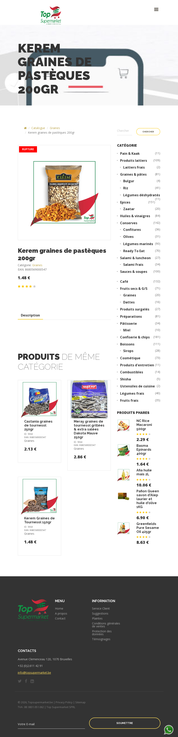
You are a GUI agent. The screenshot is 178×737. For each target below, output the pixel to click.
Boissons (127, 344)
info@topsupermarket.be (34, 673)
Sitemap (80, 702)
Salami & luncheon (135, 258)
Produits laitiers (133, 161)
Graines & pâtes (133, 174)
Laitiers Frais (134, 167)
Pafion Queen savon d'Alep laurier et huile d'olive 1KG (147, 499)
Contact (60, 618)
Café (124, 282)
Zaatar (129, 209)
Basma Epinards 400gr (143, 449)
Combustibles (131, 372)
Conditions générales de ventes (106, 625)
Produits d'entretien (137, 365)
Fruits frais (129, 401)
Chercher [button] (148, 132)
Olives (128, 237)
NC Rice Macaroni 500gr (144, 425)
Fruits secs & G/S (133, 289)
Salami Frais (133, 265)
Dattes (129, 302)
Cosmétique (130, 358)
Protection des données (102, 633)
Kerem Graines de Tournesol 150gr (39, 520)
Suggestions (100, 613)
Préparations (131, 317)
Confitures (132, 230)
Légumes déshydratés (141, 195)
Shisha (125, 379)
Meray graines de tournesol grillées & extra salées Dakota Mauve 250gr (89, 429)
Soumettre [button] (124, 723)
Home (59, 608)
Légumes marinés (138, 244)
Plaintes (97, 618)
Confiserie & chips (135, 337)
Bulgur (128, 181)
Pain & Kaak (130, 154)
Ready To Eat (134, 251)
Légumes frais (132, 393)
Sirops (128, 351)
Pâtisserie (128, 324)
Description (30, 315)
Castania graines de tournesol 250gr (38, 425)
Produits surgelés (134, 309)
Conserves (128, 223)
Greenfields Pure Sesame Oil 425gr (147, 528)
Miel (126, 330)
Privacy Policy (64, 702)
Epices (125, 202)
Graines (55, 128)
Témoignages (101, 639)
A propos (61, 613)
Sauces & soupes (133, 272)
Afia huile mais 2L (144, 472)
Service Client (101, 608)
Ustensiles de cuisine (137, 386)
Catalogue (38, 128)
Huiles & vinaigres (135, 216)
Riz (125, 188)
